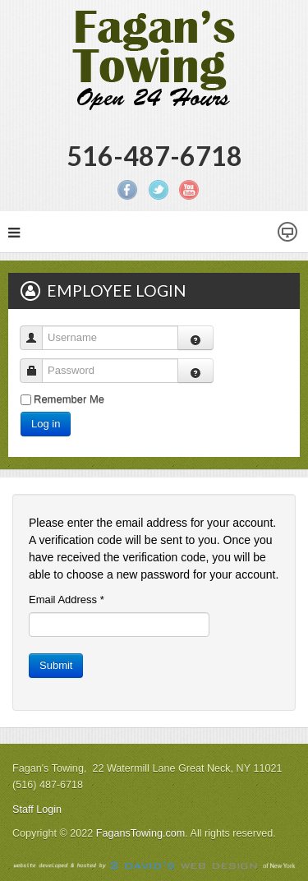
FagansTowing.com (141, 833)
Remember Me (69, 399)
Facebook (127, 190)
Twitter (158, 190)
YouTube (189, 190)
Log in (45, 423)
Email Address (66, 599)
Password (37, 362)
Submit (55, 665)
